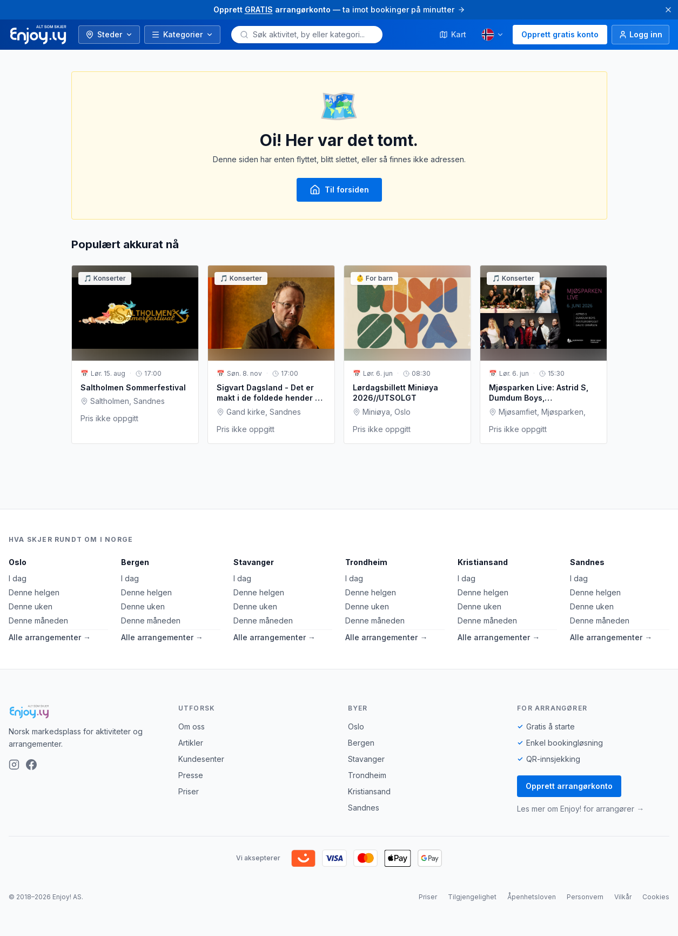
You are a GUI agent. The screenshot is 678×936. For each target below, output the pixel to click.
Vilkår (623, 897)
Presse (190, 775)
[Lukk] (668, 9)
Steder (109, 34)
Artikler (190, 742)
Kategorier (182, 34)
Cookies (655, 897)
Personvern (585, 897)
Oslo (17, 562)
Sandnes (587, 562)
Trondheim (366, 562)
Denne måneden (38, 620)
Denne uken (30, 606)
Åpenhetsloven (531, 897)
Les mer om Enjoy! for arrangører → (580, 808)
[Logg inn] (640, 34)
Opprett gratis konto (560, 34)
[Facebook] (31, 764)
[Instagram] (14, 764)
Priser (188, 791)
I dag (17, 578)
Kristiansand (483, 562)
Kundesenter (201, 759)
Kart (452, 34)
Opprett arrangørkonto (569, 786)
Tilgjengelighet (472, 897)
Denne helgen (34, 592)
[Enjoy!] (85, 711)
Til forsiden (339, 189)
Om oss (191, 726)
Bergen (135, 562)
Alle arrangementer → (50, 637)
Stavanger (253, 562)
